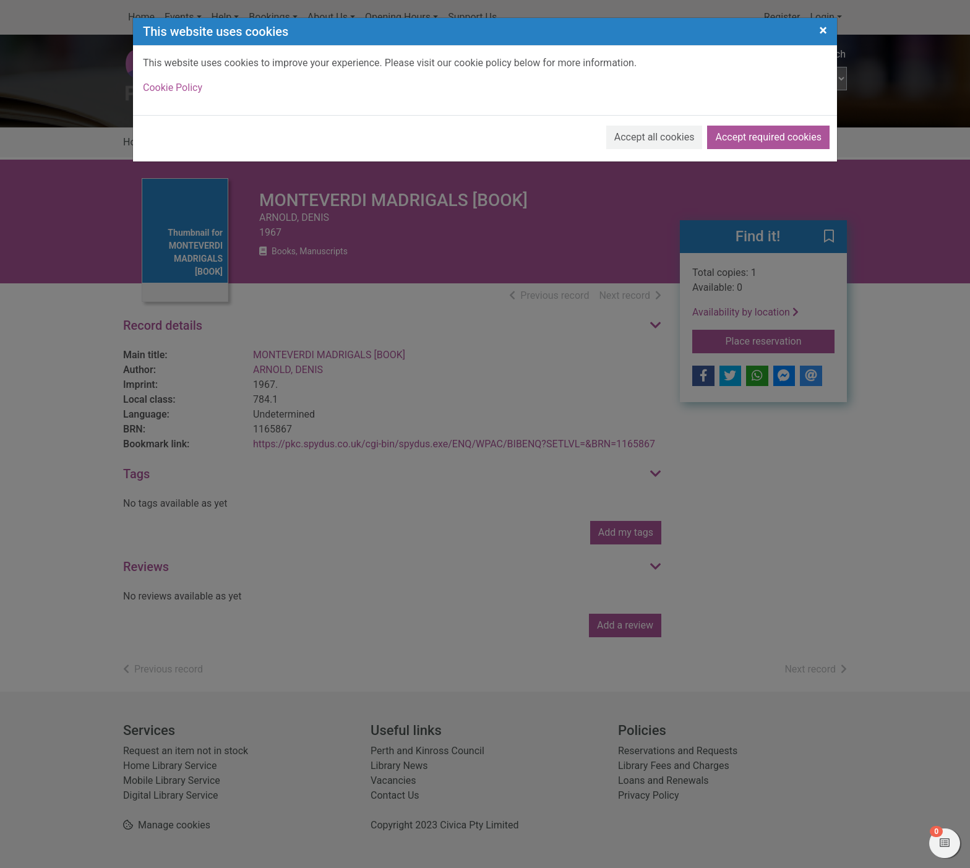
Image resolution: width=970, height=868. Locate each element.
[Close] (823, 30)
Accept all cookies (654, 137)
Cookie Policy (172, 87)
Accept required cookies (768, 137)
